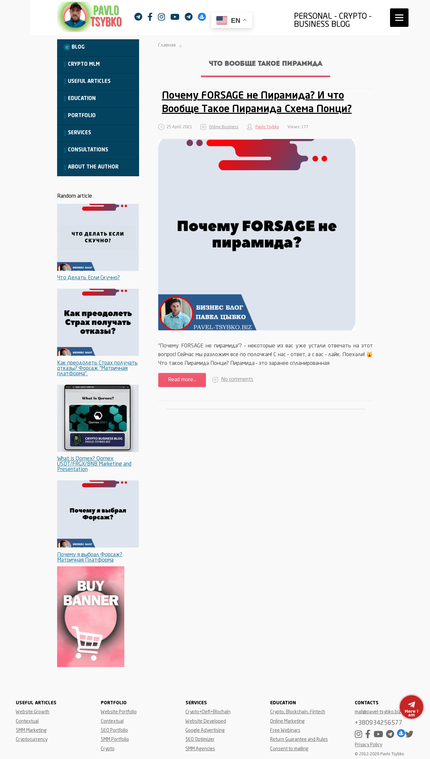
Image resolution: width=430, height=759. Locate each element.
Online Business (224, 127)
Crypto (108, 749)
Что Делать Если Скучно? (88, 278)
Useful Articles (87, 81)
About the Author (91, 167)
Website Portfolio (119, 712)
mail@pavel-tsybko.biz (378, 712)
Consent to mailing (289, 749)
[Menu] (399, 17)
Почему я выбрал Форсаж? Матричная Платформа (89, 557)
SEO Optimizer (200, 739)
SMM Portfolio (115, 739)
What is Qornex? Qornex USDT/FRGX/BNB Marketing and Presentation (94, 464)
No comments (237, 379)
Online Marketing (287, 721)
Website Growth (32, 712)
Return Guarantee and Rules (299, 739)
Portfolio (80, 115)
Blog (74, 47)
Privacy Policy (368, 745)
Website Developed (205, 721)
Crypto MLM (82, 64)
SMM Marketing (31, 730)
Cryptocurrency (31, 739)
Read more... (182, 380)
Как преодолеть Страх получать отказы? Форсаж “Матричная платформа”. (97, 369)
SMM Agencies (200, 749)
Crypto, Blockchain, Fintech (297, 712)
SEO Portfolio (114, 730)
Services (77, 133)
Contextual (27, 721)
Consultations (86, 150)
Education (80, 98)
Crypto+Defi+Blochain (207, 712)
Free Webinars (285, 730)
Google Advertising (205, 730)
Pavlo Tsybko (267, 127)
